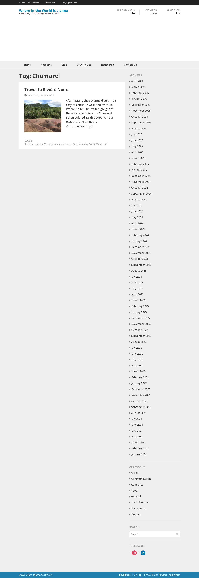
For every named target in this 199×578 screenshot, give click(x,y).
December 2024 (140, 175)
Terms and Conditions (29, 2)
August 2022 (138, 341)
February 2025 (140, 164)
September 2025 (141, 122)
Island (74, 144)
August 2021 (138, 412)
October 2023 (139, 258)
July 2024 (136, 205)
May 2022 (137, 359)
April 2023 (137, 294)
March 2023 (138, 300)
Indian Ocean (43, 144)
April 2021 (137, 436)
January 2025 (139, 170)
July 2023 (136, 276)
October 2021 (139, 401)
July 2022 (136, 347)
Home (27, 64)
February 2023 (140, 306)
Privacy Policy (46, 574)
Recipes (136, 514)
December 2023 (140, 247)
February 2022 (140, 377)
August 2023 (138, 270)
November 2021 (141, 395)
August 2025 (138, 128)
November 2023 (141, 253)
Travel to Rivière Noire (46, 89)
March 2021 (138, 442)
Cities (29, 140)
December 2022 (140, 318)
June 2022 (137, 353)
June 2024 (137, 211)
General (136, 496)
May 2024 (137, 217)
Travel (105, 144)
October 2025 (139, 116)
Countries (137, 484)
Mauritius (83, 144)
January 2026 (139, 98)
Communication (141, 478)
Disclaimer (50, 2)
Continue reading (79, 126)
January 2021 (139, 454)
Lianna (31, 94)
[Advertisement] (99, 40)
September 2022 (141, 335)
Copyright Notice (69, 2)
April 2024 (137, 223)
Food (134, 490)
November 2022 (141, 324)
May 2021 (137, 430)
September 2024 (141, 193)
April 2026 (137, 81)
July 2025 (136, 134)
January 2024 (139, 241)
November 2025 (141, 110)
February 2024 (140, 235)
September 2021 (141, 407)
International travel (61, 144)
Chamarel (31, 144)
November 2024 (141, 181)
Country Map (84, 64)
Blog (64, 64)
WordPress (175, 574)
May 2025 (137, 146)
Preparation (138, 508)
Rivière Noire (95, 144)
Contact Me (130, 64)
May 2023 (137, 288)
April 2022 (137, 365)
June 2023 (137, 282)
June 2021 (137, 424)
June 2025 (137, 140)
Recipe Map (107, 64)
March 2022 (138, 371)
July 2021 (136, 418)
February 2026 (140, 93)
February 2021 (140, 448)
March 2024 (138, 229)
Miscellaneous (139, 502)
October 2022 (139, 330)
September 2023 (141, 264)
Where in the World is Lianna (43, 10)
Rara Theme (152, 574)
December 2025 (140, 104)
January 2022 (139, 383)
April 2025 (137, 152)
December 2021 (140, 389)
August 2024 (138, 199)
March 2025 (138, 158)
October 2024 (139, 187)
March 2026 (138, 87)
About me (46, 64)
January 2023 (139, 312)
